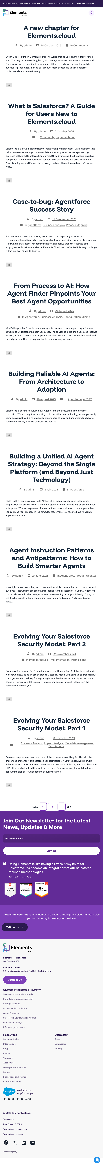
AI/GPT (87, 399)
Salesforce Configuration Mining (19, 1017)
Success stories (11, 1039)
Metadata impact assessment (18, 999)
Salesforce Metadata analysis (18, 994)
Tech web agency (10, 1152)
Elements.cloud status (14, 1076)
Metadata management (79, 743)
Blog (5, 1048)
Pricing (58, 1048)
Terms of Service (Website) (15, 1129)
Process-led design (12, 1022)
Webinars (8, 1058)
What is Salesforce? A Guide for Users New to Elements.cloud (51, 113)
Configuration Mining (77, 317)
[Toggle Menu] (98, 13)
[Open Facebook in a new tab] (6, 1142)
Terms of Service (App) (13, 1134)
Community (80, 45)
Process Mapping (77, 225)
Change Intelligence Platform (22, 989)
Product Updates (86, 575)
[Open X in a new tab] (15, 1142)
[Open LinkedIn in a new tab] (23, 1142)
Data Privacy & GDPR (12, 1124)
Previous (43, 807)
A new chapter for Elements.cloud (51, 31)
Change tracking (11, 1003)
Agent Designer (11, 1013)
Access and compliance (15, 1008)
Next (62, 807)
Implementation (65, 137)
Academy (8, 1062)
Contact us (60, 1043)
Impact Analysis (39, 659)
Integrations (9, 1043)
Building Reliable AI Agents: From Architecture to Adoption (51, 381)
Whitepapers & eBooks (14, 1067)
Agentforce (34, 225)
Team (57, 1039)
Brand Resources (12, 1081)
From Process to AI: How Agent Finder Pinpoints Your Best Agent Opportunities (51, 293)
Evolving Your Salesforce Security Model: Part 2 (51, 640)
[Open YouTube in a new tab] (32, 1142)
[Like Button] (9, 85)
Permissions (78, 659)
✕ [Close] (100, 3)
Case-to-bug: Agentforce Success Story (51, 205)
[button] (97, 1160)
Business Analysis (54, 225)
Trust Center (8, 1119)
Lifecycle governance (14, 1027)
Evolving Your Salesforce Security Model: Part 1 (51, 724)
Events (6, 1053)
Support (7, 1072)
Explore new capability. (84, 3)
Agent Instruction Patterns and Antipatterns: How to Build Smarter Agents (51, 558)
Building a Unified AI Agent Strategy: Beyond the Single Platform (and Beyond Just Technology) (51, 467)
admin (28, 45)
